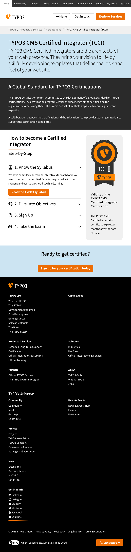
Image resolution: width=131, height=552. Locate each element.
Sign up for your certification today (65, 268)
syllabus (13, 184)
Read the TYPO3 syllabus (28, 192)
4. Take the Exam (26, 226)
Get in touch (83, 16)
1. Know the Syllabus (30, 167)
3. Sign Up (20, 215)
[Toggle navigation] (61, 16)
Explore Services (110, 16)
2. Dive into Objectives (32, 204)
